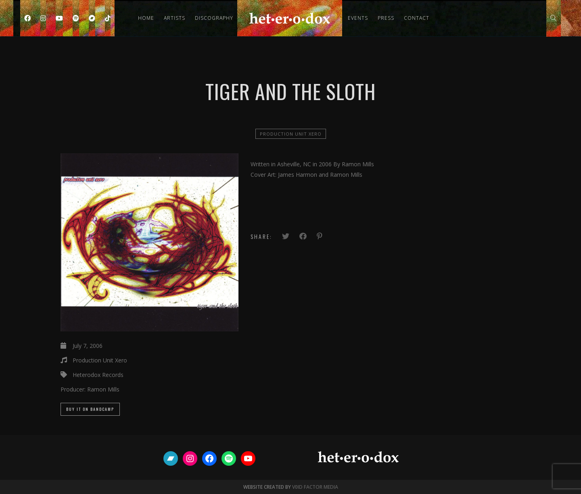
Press (386, 18)
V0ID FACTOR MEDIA (315, 487)
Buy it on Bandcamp (90, 409)
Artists (174, 18)
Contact (416, 18)
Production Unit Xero (291, 134)
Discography (214, 18)
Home (146, 18)
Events (358, 18)
